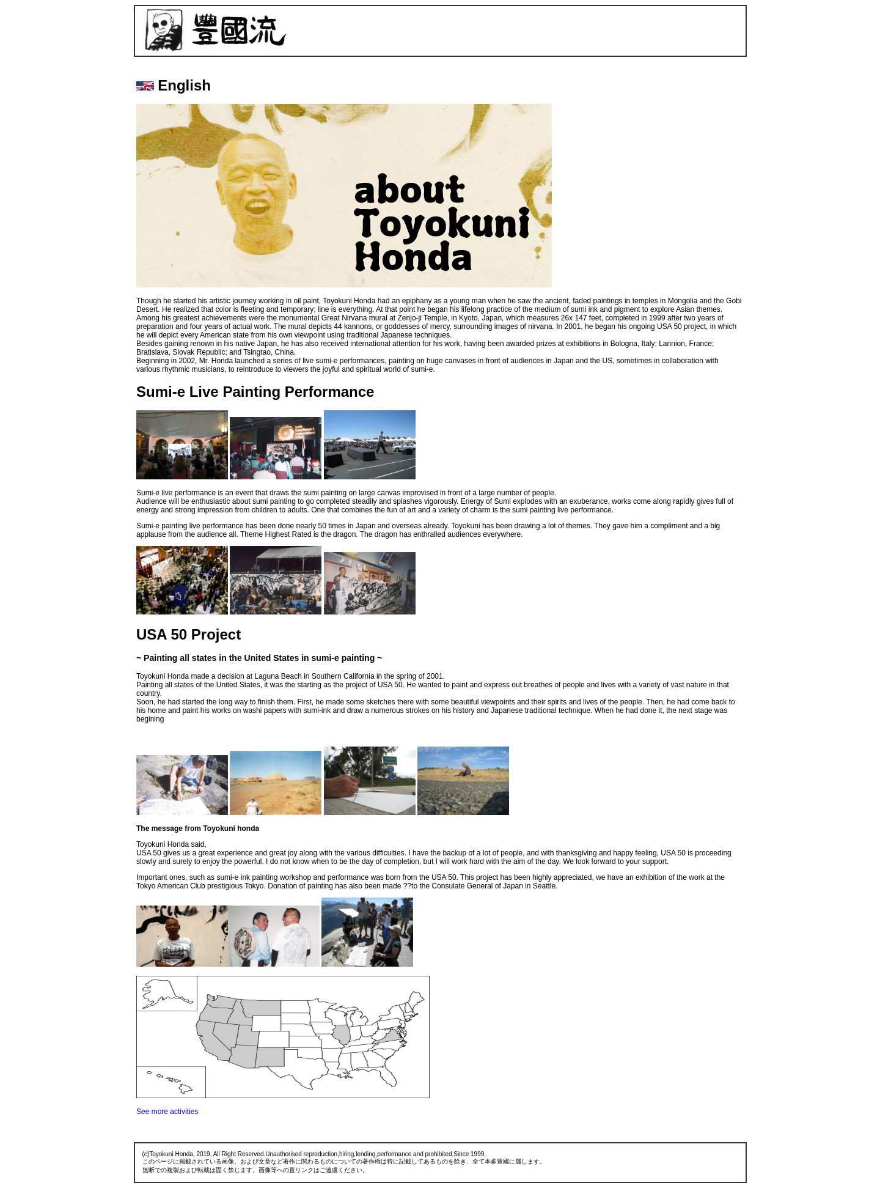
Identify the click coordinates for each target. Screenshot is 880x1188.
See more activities (167, 1111)
